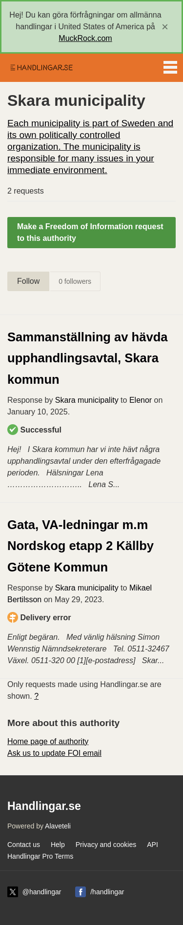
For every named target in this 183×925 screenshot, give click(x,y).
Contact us (23, 844)
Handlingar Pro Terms (40, 856)
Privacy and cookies (106, 844)
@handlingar (41, 892)
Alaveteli (58, 826)
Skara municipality (87, 400)
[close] (165, 27)
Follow (28, 281)
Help (58, 844)
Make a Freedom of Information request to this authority (90, 232)
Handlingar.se (41, 67)
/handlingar (107, 892)
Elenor (140, 400)
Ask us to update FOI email (54, 753)
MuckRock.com (85, 38)
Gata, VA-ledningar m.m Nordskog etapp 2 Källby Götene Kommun (80, 546)
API (152, 844)
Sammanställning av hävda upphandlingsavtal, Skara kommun (87, 358)
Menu (170, 65)
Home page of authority (47, 741)
